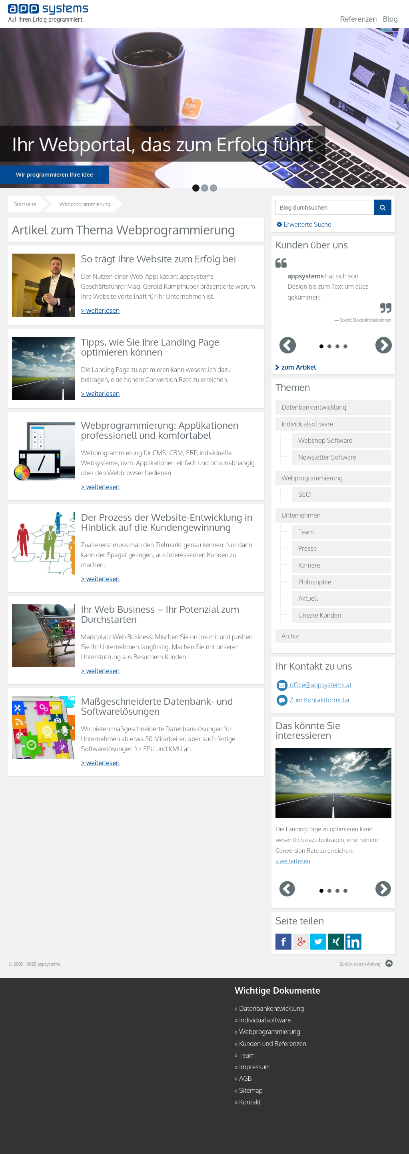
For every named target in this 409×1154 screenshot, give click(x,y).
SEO (304, 494)
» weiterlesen (292, 861)
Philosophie (314, 582)
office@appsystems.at (313, 685)
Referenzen (358, 18)
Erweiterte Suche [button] (303, 224)
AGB (245, 1078)
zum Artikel (298, 367)
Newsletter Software (327, 457)
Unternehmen (301, 515)
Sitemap (251, 1090)
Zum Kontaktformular (312, 700)
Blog (390, 18)
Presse (307, 548)
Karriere (309, 565)
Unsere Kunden (319, 615)
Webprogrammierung (312, 478)
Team (306, 532)
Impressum (255, 1067)
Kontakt (250, 1102)
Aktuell (308, 598)
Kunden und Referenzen (272, 1044)
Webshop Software (325, 440)
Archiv (290, 636)
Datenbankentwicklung (313, 407)
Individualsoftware (307, 424)
